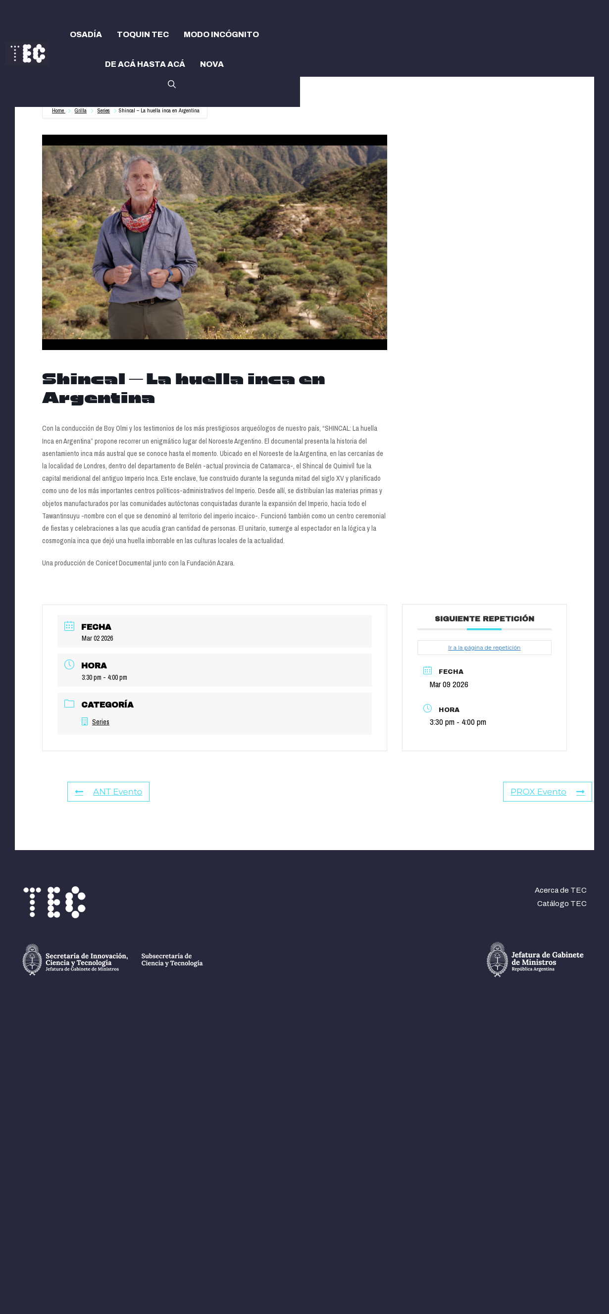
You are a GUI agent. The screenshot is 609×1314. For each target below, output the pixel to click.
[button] (172, 83)
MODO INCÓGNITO (221, 34)
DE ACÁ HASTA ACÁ (145, 64)
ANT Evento (108, 792)
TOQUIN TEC (143, 34)
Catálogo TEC (562, 904)
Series (104, 110)
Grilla (81, 110)
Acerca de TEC (561, 890)
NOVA (212, 64)
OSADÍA (86, 34)
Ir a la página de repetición (484, 647)
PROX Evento (547, 792)
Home (58, 110)
